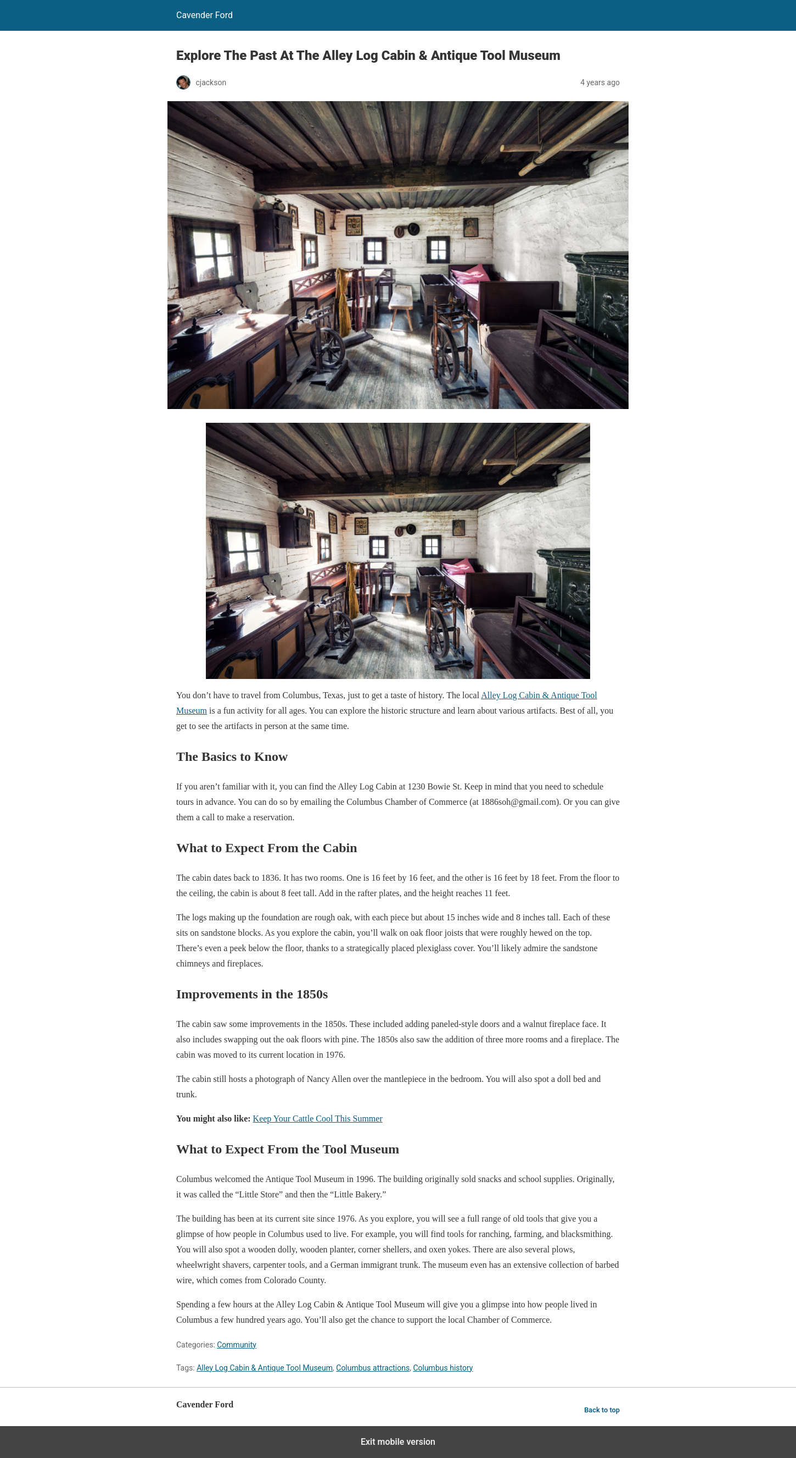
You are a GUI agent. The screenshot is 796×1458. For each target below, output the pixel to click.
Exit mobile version (398, 1442)
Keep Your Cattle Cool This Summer (318, 1118)
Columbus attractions (373, 1367)
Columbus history (443, 1367)
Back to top (602, 1410)
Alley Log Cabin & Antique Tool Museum (265, 1367)
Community (236, 1344)
